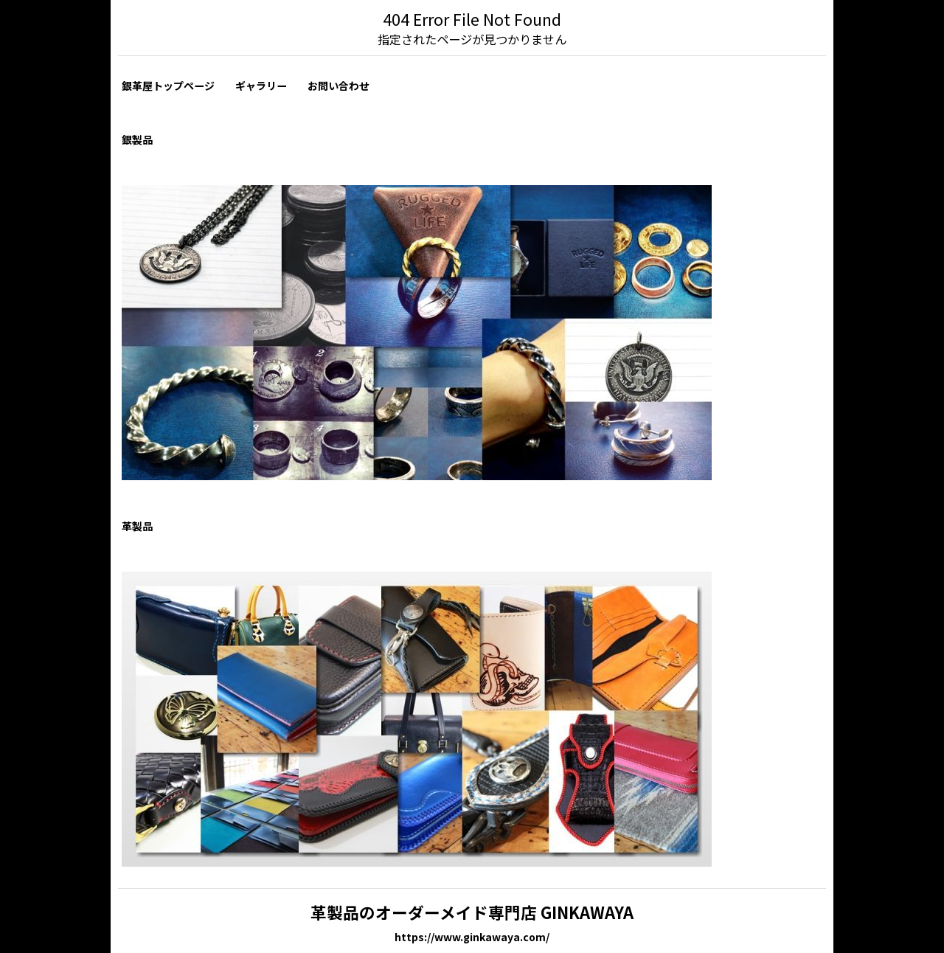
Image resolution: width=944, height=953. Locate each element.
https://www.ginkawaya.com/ (472, 936)
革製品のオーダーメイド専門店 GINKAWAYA (472, 912)
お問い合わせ (338, 85)
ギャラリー (261, 85)
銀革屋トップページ (168, 85)
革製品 (137, 526)
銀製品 (137, 139)
